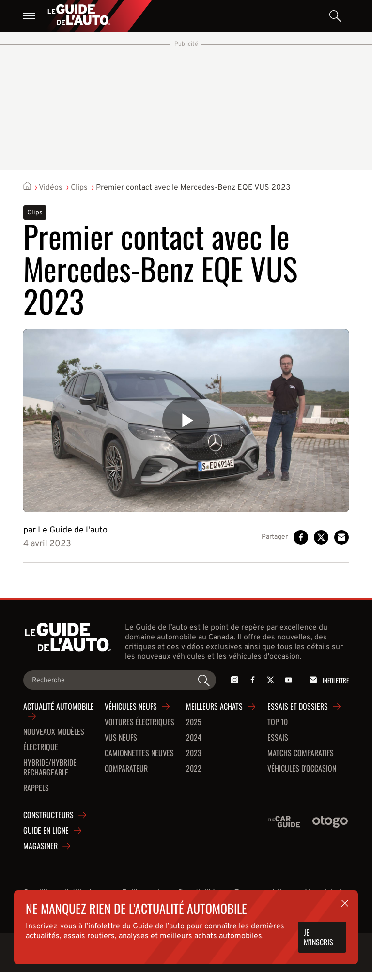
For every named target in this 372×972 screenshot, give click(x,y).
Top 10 (277, 722)
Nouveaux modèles (53, 732)
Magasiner (40, 846)
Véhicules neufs (131, 706)
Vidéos (50, 188)
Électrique (40, 747)
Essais (277, 737)
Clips (79, 188)
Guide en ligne (46, 830)
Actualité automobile (58, 706)
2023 (194, 753)
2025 (194, 722)
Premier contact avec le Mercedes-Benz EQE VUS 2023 (193, 188)
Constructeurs (48, 815)
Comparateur (126, 768)
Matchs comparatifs (300, 753)
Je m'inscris (318, 937)
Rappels (36, 788)
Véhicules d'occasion (301, 768)
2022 (194, 768)
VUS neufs (121, 737)
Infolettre (327, 680)
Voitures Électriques (139, 722)
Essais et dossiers (297, 706)
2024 (194, 737)
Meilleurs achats (214, 706)
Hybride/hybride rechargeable (50, 768)
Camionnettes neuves (139, 753)
